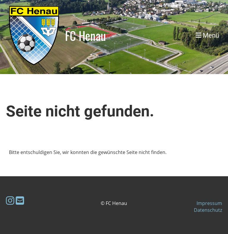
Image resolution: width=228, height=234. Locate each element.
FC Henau (85, 35)
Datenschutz (208, 210)
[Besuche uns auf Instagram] (10, 200)
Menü (207, 35)
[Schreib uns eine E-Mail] (20, 200)
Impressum (209, 203)
